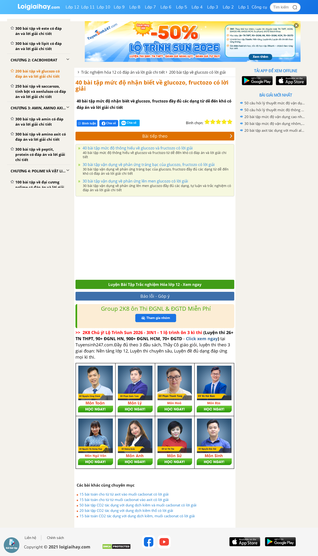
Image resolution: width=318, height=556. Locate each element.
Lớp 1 (243, 7)
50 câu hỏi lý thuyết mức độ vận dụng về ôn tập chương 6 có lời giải (274, 103)
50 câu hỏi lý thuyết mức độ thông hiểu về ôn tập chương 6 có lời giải (274, 109)
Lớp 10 (103, 7)
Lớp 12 (72, 7)
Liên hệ (30, 537)
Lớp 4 (197, 7)
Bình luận (87, 123)
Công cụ (259, 7)
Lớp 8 (134, 7)
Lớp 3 (212, 7)
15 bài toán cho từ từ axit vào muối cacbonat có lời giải (124, 494)
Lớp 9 (119, 7)
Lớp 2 (228, 7)
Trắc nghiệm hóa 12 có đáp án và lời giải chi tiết (123, 72)
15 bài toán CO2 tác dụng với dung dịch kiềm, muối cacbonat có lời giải (137, 516)
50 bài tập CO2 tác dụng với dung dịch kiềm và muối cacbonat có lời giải (138, 505)
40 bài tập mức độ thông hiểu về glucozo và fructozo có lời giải (137, 148)
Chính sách (55, 537)
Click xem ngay (202, 338)
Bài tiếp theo (187, 136)
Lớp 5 (181, 7)
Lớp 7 (150, 7)
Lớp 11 (88, 7)
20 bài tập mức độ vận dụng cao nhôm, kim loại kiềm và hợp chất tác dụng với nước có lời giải (274, 116)
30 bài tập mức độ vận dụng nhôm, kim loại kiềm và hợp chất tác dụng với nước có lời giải (274, 123)
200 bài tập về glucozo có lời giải (197, 72)
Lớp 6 (166, 7)
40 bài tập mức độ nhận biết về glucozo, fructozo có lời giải (151, 85)
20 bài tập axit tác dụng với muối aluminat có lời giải (274, 130)
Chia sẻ (109, 123)
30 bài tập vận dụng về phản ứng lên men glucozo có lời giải (135, 181)
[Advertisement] (154, 237)
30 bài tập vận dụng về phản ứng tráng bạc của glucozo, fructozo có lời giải (148, 164)
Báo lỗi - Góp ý (155, 296)
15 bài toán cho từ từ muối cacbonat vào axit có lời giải (124, 499)
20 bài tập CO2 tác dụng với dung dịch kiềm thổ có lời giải (126, 510)
